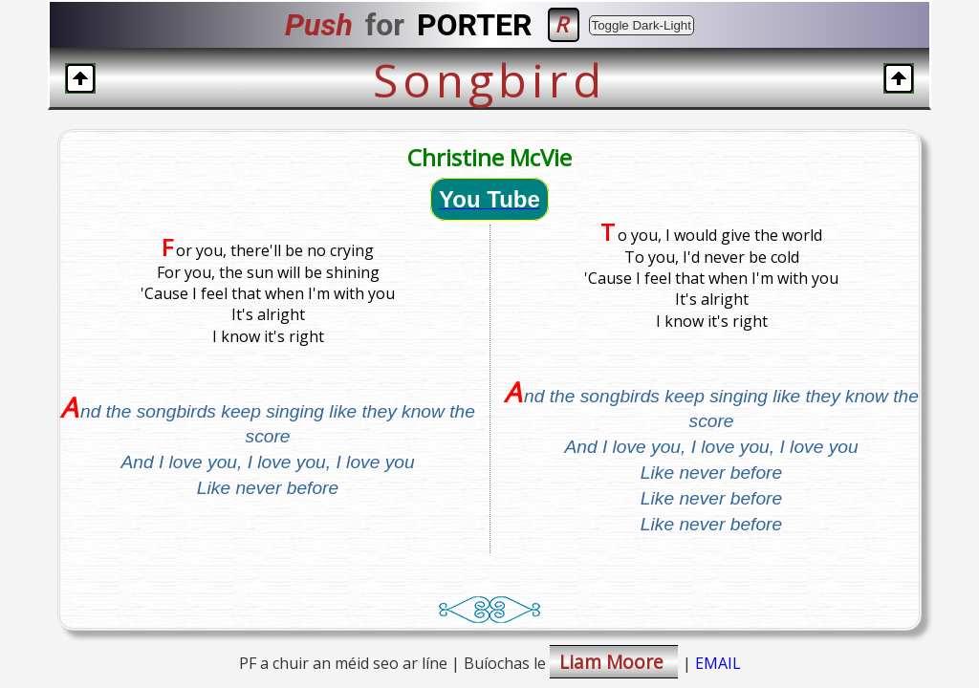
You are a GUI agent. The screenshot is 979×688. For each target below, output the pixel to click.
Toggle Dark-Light (641, 25)
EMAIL (718, 663)
